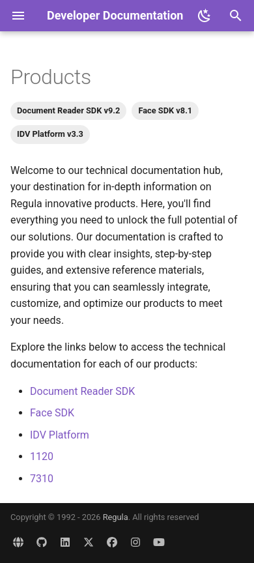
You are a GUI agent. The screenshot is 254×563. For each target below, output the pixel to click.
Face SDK (52, 413)
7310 (41, 478)
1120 (41, 456)
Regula (115, 517)
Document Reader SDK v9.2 (68, 110)
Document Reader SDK (82, 391)
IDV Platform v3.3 (50, 134)
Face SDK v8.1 (165, 110)
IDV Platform (59, 435)
